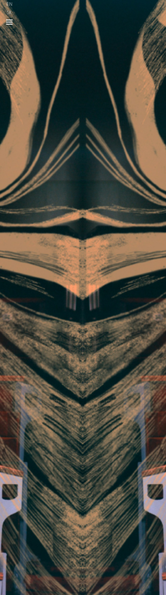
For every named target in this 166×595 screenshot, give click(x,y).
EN (10, 4)
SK (9, 12)
